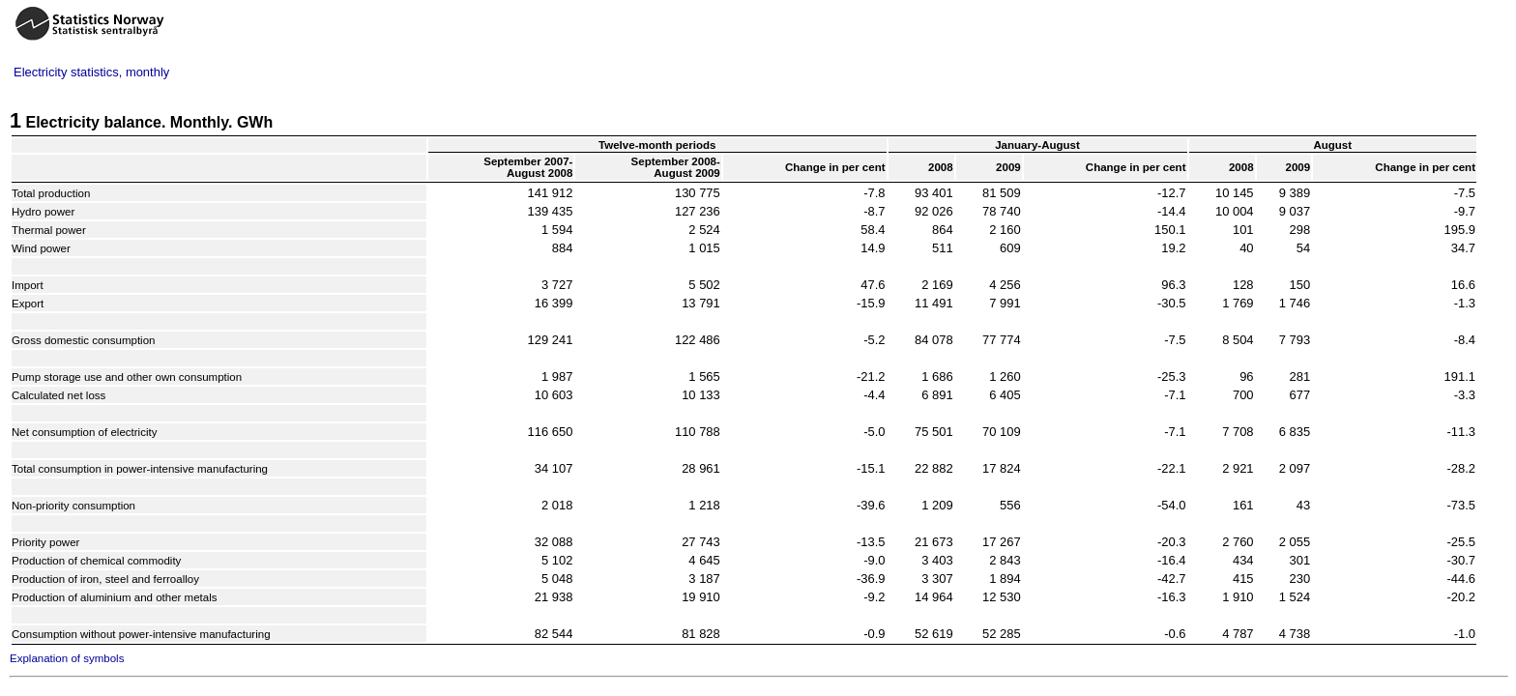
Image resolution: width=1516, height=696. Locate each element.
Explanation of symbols (67, 658)
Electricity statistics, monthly (91, 72)
